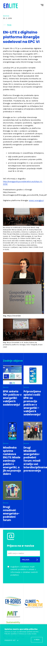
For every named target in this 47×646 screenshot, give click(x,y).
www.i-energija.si (36, 200)
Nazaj (7, 25)
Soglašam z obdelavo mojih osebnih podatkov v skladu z (24, 571)
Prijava (30, 560)
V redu (36, 639)
